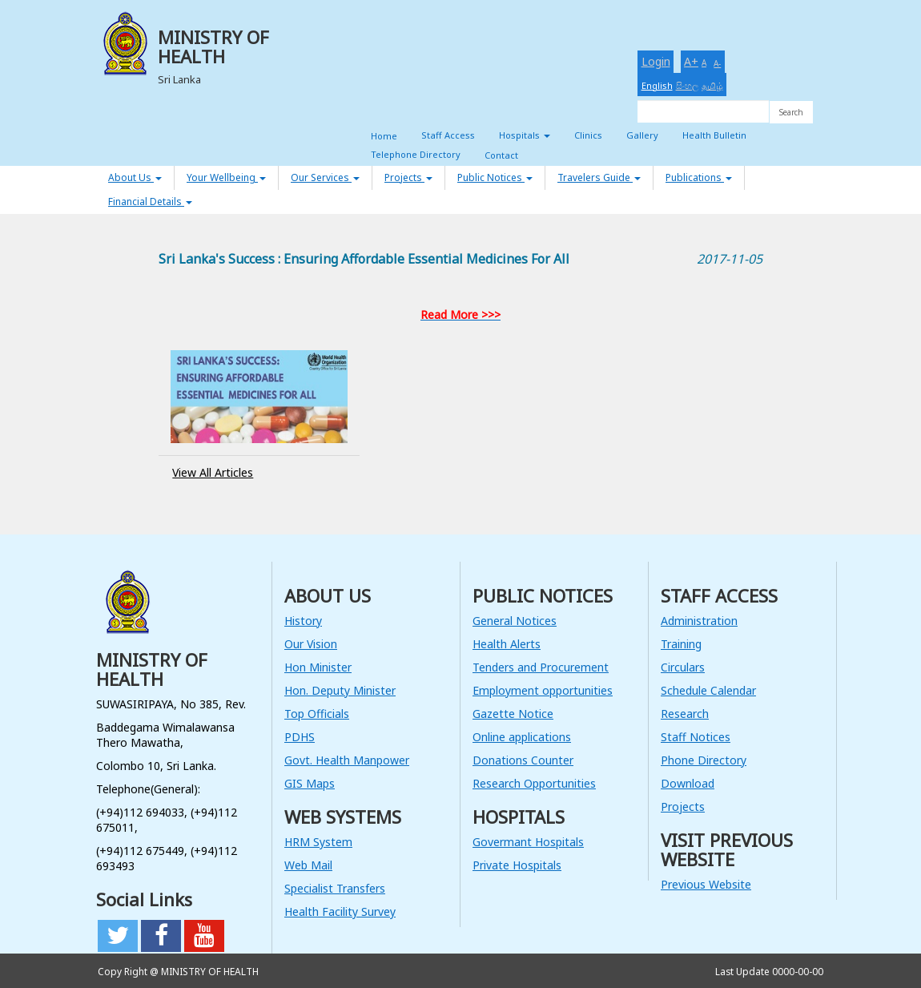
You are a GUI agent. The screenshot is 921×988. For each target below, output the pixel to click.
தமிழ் (712, 85)
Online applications (522, 736)
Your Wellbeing (226, 177)
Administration (699, 620)
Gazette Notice (513, 713)
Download (687, 783)
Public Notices (495, 177)
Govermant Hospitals (528, 841)
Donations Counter (523, 760)
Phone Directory (703, 760)
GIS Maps (309, 783)
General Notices (515, 620)
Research (685, 713)
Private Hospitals (517, 865)
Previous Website (706, 884)
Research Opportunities (534, 783)
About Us (135, 177)
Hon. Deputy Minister (340, 690)
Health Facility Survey (340, 911)
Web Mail (308, 865)
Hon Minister (318, 667)
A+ (691, 61)
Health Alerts (507, 643)
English (657, 85)
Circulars (683, 667)
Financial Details (150, 201)
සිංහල (687, 85)
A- (717, 63)
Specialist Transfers (334, 888)
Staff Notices (695, 736)
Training (681, 643)
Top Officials (316, 713)
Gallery (642, 135)
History (303, 620)
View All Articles (212, 472)
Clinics (588, 135)
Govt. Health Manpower (346, 760)
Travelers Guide (599, 177)
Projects (408, 177)
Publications (699, 177)
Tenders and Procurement (541, 667)
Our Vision (310, 643)
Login (655, 61)
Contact (501, 155)
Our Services (325, 177)
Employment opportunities (543, 690)
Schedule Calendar (708, 690)
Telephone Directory (415, 154)
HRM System (318, 841)
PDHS (299, 736)
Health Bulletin (714, 135)
